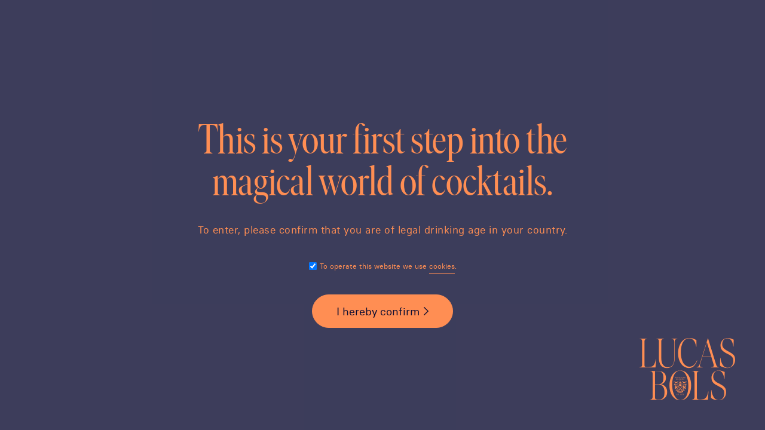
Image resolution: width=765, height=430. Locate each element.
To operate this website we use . (388, 266)
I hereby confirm (378, 311)
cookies (442, 266)
